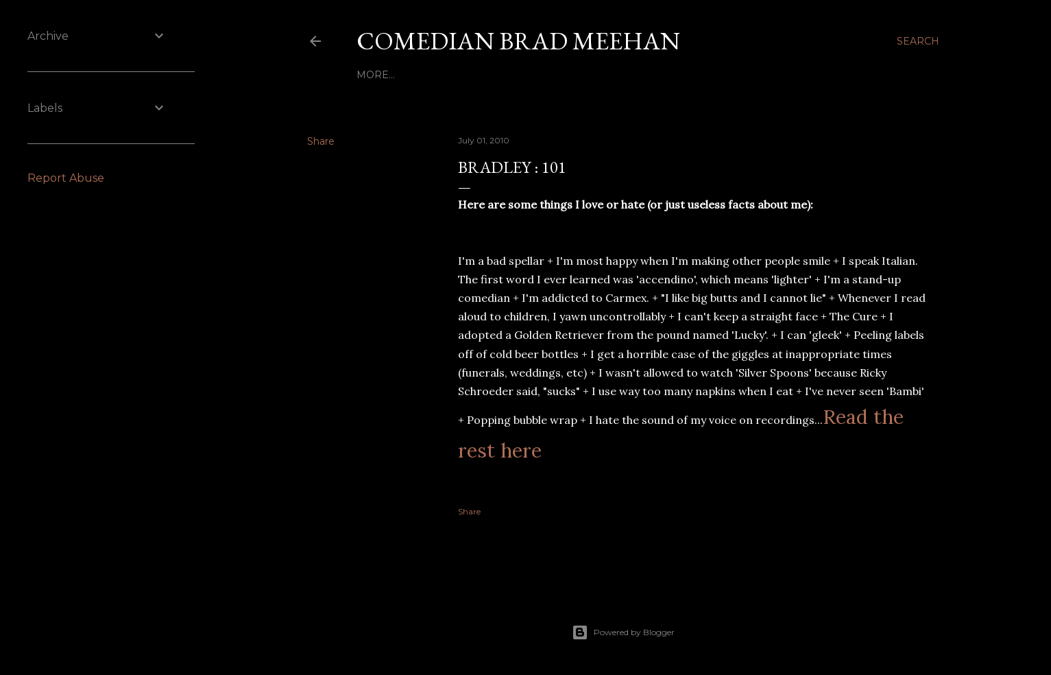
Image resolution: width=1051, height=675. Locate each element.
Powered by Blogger (623, 632)
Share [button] (321, 141)
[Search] (918, 41)
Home (480, 75)
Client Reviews (549, 75)
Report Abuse (65, 178)
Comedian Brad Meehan (518, 41)
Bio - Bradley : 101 (407, 75)
